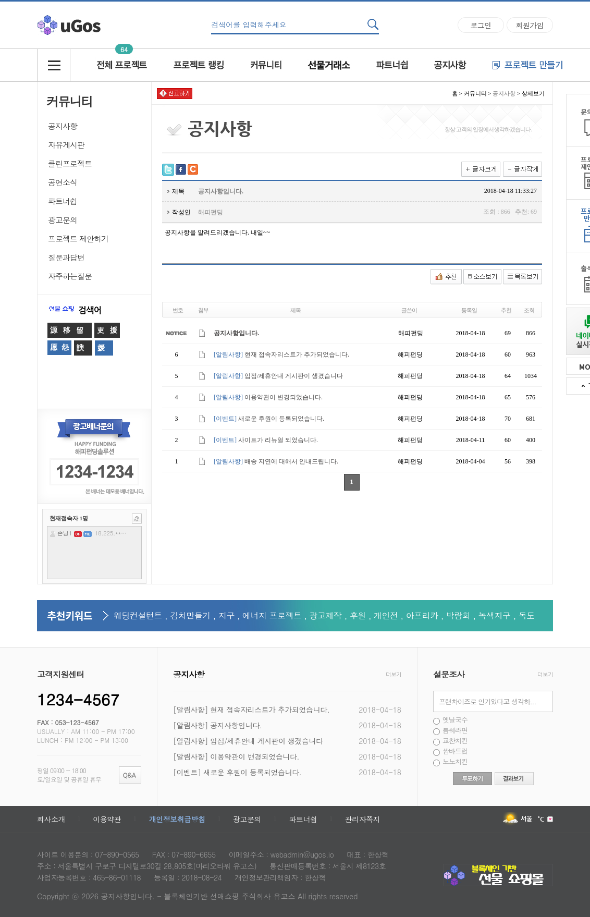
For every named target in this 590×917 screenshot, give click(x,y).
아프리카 (422, 615)
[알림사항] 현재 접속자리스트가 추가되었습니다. (251, 709)
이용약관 (107, 819)
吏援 (107, 330)
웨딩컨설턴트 (138, 615)
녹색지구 (494, 615)
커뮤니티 (475, 93)
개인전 (386, 615)
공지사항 (62, 125)
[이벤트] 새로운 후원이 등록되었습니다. (237, 772)
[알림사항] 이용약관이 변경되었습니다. (236, 756)
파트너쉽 (62, 200)
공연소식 (62, 182)
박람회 (458, 615)
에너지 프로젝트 (271, 615)
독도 (527, 615)
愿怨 (59, 347)
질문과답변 (66, 257)
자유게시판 (66, 144)
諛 (83, 348)
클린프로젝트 (70, 163)
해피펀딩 (410, 354)
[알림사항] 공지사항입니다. (217, 725)
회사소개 (51, 819)
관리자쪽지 (362, 819)
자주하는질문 (70, 276)
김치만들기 (190, 615)
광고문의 (62, 219)
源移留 (69, 330)
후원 (358, 615)
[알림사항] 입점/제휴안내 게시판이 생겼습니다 (248, 741)
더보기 (393, 674)
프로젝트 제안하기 (78, 238)
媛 (103, 348)
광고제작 (326, 615)
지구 (226, 615)
